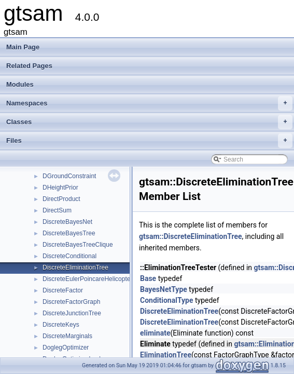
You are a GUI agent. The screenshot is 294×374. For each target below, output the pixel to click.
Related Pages (29, 66)
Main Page (22, 47)
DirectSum (57, 210)
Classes (149, 122)
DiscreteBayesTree (69, 233)
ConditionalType (166, 300)
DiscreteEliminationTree (75, 267)
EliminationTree (165, 355)
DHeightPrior (60, 187)
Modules (20, 84)
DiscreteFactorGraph (71, 301)
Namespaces (149, 103)
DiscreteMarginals (67, 336)
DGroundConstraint (69, 176)
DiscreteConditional (69, 256)
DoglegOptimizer (66, 347)
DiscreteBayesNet (67, 221)
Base (148, 278)
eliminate (155, 333)
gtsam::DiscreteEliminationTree (190, 236)
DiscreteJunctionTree (72, 313)
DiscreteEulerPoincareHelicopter (87, 279)
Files (149, 140)
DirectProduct (61, 199)
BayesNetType (163, 289)
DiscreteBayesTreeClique (78, 244)
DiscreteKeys (61, 324)
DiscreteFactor (63, 290)
